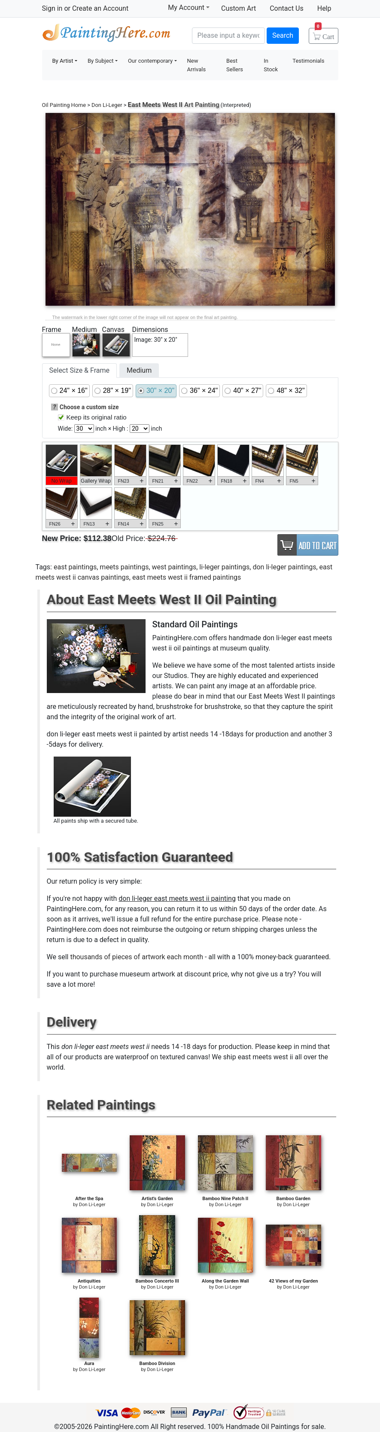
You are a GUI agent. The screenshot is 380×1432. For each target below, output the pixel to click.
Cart (324, 34)
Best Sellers (234, 65)
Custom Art (238, 8)
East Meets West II (155, 105)
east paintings (75, 567)
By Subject (101, 61)
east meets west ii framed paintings (186, 577)
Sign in (52, 8)
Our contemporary (150, 61)
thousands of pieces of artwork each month (136, 957)
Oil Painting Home (64, 105)
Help (324, 8)
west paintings (174, 567)
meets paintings (124, 567)
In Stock (271, 65)
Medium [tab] (139, 370)
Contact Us (287, 8)
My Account (189, 7)
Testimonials (308, 61)
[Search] (228, 35)
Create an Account (100, 8)
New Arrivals (196, 65)
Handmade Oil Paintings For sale (106, 35)
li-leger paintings (224, 567)
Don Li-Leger (106, 105)
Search (282, 35)
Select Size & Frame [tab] (79, 370)
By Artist (62, 61)
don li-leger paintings (284, 567)
